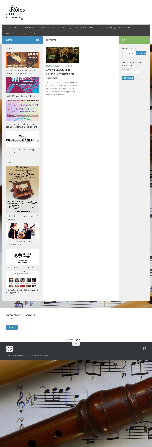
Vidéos (56, 66)
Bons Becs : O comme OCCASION (19, 267)
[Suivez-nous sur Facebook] (37, 40)
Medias (129, 27)
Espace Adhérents (45, 27)
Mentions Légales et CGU (76, 339)
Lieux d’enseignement (112, 27)
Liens (23, 33)
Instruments (11, 33)
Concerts (60, 27)
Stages (70, 27)
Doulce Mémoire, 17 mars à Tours (20, 96)
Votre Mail (126, 69)
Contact (33, 33)
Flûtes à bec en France (24, 27)
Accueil (8, 27)
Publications (94, 27)
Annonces (80, 27)
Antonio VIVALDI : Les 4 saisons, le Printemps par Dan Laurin (60, 73)
